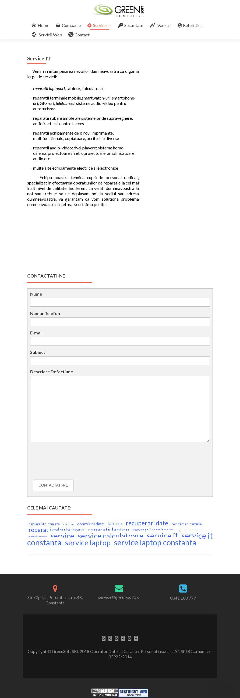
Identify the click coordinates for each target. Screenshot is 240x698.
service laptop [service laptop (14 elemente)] (88, 542)
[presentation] (71, 462)
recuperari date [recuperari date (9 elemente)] (147, 523)
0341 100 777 (183, 597)
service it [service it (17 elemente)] (162, 535)
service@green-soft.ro (119, 597)
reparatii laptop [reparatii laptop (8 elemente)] (108, 529)
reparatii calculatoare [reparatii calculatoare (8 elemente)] (56, 529)
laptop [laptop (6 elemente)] (114, 523)
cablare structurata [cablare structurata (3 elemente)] (44, 524)
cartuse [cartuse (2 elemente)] (68, 524)
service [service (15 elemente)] (62, 535)
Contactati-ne (53, 485)
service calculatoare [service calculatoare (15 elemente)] (110, 535)
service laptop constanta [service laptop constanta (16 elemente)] (155, 542)
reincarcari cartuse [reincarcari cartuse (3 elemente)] (187, 524)
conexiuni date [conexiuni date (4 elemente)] (90, 523)
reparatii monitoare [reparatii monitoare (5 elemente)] (153, 530)
